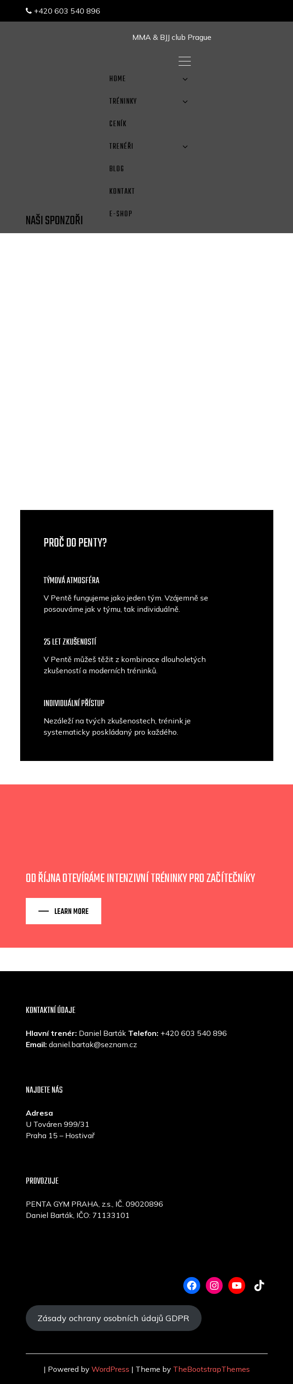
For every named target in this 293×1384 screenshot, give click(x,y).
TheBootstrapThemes (211, 1369)
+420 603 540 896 (63, 10)
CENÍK (118, 124)
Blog (116, 169)
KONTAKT (122, 192)
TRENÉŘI (121, 147)
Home (117, 79)
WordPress (110, 1369)
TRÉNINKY (123, 102)
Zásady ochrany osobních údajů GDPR (113, 1318)
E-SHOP (120, 214)
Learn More (71, 912)
